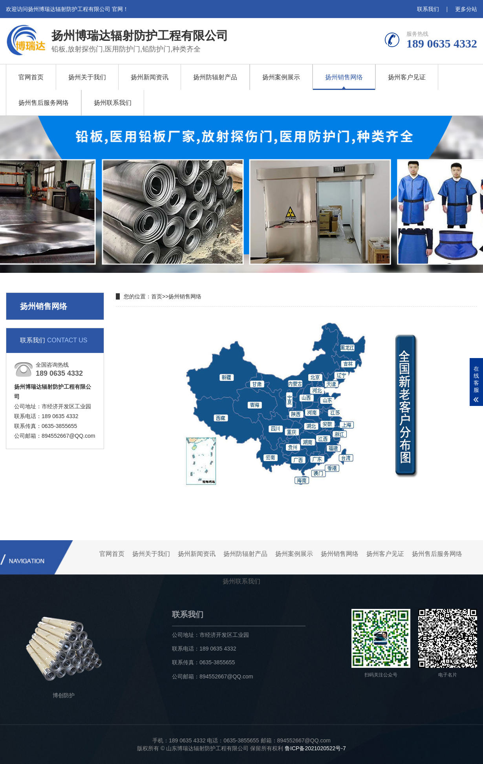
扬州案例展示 (281, 77)
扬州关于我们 (87, 77)
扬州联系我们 (113, 102)
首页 (156, 296)
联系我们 (428, 9)
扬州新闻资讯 (149, 77)
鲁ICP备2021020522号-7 (315, 748)
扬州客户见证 (407, 77)
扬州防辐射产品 (215, 77)
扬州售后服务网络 (43, 102)
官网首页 (31, 77)
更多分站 (466, 9)
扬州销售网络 (344, 77)
